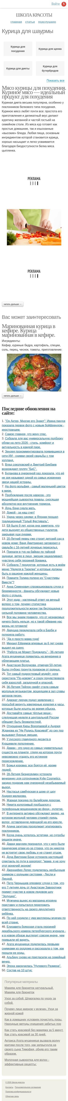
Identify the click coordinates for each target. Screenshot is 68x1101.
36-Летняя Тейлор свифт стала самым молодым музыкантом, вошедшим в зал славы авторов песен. (33, 691)
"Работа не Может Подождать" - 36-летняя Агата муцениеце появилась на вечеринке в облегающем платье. (33, 656)
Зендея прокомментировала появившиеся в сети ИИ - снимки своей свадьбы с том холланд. (33, 456)
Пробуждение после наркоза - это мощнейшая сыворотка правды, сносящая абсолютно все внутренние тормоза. (30, 499)
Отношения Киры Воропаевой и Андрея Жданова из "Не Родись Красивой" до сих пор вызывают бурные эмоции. (32, 730)
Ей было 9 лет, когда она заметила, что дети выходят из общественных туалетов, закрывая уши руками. (30, 530)
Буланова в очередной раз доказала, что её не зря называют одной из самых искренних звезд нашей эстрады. (33, 478)
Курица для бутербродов (50, 68)
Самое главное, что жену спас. (26, 434)
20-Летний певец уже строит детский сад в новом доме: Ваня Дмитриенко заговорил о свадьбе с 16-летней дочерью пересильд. (33, 543)
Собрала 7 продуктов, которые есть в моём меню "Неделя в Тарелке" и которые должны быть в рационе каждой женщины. (33, 569)
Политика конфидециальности (18, 1092)
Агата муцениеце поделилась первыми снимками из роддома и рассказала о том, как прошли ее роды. (33, 948)
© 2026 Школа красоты (15, 1082)
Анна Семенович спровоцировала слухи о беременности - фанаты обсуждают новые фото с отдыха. (32, 591)
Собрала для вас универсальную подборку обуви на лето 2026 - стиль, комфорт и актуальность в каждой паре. (32, 443)
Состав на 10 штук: (19, 970)
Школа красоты (34, 15)
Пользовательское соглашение (28, 1087)
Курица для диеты (18, 68)
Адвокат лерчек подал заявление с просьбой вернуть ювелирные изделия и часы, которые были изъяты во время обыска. (33, 704)
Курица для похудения (18, 48)
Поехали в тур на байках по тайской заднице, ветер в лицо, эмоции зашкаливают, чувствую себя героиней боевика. (32, 556)
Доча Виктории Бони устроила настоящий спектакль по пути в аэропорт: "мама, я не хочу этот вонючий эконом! (33, 861)
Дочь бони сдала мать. (20, 508)
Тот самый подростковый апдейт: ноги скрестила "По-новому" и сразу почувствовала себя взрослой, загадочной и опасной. (33, 678)
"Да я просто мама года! (23, 639)
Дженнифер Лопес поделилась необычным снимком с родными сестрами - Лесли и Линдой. (33, 874)
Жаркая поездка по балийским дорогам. (34, 800)
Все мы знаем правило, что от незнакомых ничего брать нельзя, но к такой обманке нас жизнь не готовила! (33, 621)
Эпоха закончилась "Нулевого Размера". (34, 965)
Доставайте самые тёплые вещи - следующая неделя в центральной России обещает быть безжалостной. (30, 717)
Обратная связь (12, 1096)
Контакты (9, 1087)
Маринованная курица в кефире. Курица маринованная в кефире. (28, 330)
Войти (55, 3)
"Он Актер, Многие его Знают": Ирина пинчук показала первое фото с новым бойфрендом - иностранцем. (33, 425)
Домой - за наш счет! (21, 512)
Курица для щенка (50, 48)
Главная (16, 21)
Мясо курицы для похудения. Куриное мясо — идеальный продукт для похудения (34, 92)
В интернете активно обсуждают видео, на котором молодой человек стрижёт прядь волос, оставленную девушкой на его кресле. (33, 818)
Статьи (30, 21)
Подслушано (47, 21)
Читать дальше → (13, 304)
